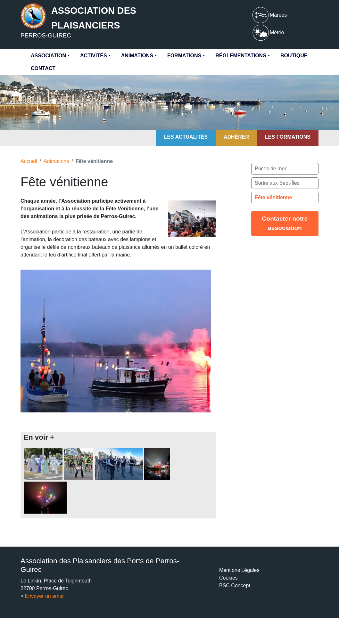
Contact (43, 68)
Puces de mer (270, 168)
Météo (267, 32)
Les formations (287, 137)
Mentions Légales (239, 570)
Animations (137, 55)
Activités (93, 55)
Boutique (293, 55)
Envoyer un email (45, 596)
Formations (184, 55)
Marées (269, 15)
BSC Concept (234, 585)
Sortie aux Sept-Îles (277, 183)
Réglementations (240, 55)
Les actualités (186, 137)
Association (48, 55)
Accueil (29, 161)
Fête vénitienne (273, 197)
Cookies (228, 578)
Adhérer (236, 137)
